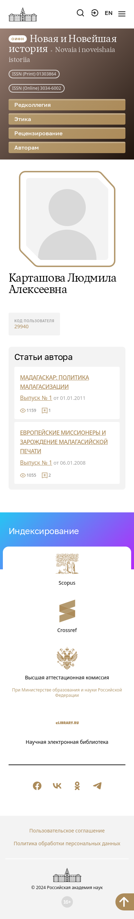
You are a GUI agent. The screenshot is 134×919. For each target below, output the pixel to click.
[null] (37, 786)
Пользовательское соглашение (67, 830)
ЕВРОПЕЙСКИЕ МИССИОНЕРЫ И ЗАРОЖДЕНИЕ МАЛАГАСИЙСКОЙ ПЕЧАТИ (64, 442)
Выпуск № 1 (36, 398)
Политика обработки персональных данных (67, 843)
